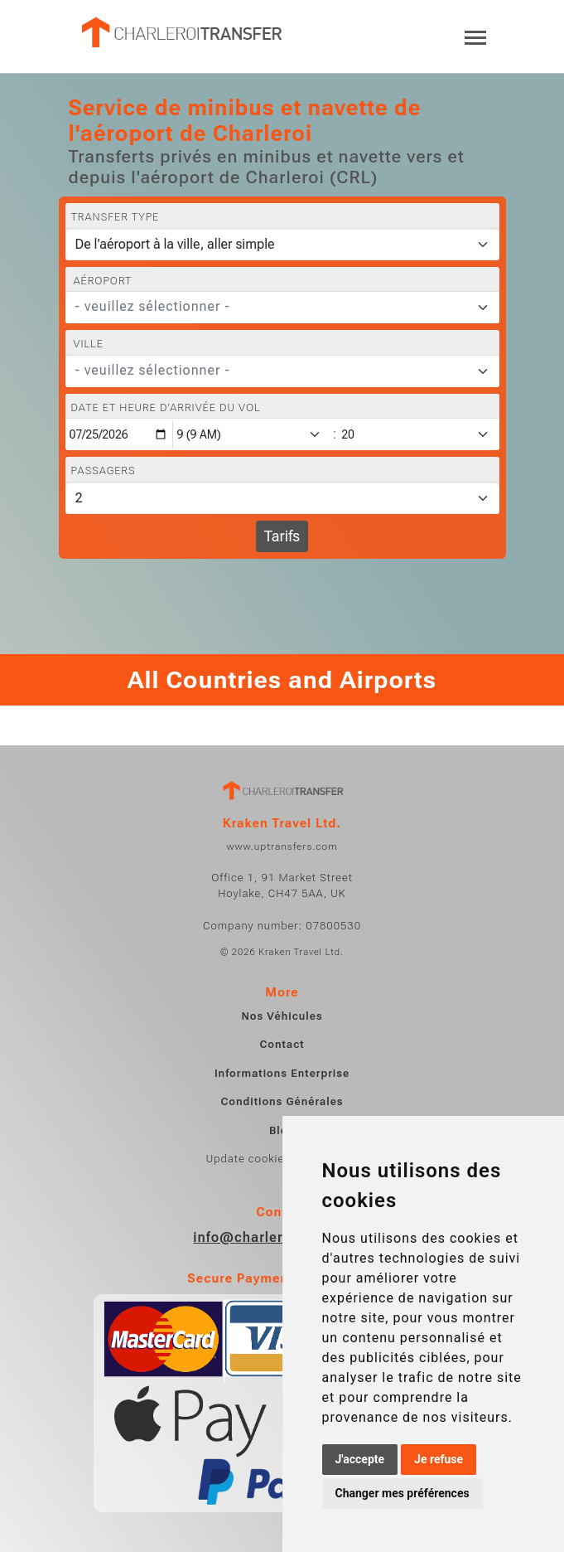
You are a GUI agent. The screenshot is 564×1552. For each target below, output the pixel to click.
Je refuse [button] (438, 1459)
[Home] (180, 32)
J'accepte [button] (360, 1459)
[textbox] (272, 307)
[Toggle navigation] (475, 36)
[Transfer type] (282, 244)
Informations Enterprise (282, 1073)
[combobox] (282, 307)
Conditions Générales (281, 1101)
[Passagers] (282, 498)
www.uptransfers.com (281, 846)
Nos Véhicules (281, 1016)
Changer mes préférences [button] (402, 1493)
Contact (281, 1044)
